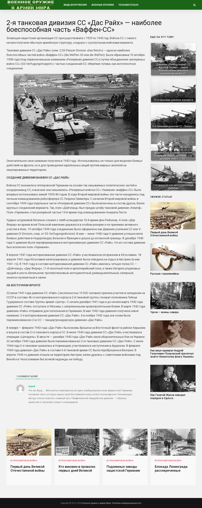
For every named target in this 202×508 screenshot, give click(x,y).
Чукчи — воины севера (164, 312)
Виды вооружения (75, 5)
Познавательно (128, 5)
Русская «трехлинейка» (164, 273)
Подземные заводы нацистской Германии (123, 468)
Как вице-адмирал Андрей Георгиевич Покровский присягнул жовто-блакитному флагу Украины (172, 353)
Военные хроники (103, 5)
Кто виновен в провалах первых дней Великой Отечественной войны (77, 470)
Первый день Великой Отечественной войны (164, 234)
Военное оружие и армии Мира (96, 503)
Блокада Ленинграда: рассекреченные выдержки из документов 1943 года (172, 472)
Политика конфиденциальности (126, 503)
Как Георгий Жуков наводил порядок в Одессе (167, 396)
